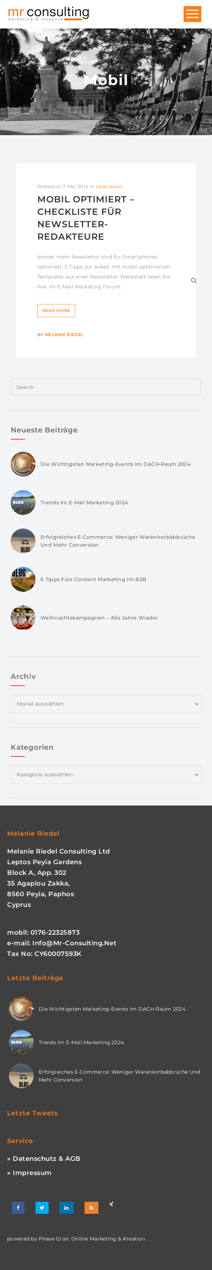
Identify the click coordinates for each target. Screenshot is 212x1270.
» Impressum (29, 1173)
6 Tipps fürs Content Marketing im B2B (93, 579)
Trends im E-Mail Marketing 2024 (84, 502)
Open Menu (192, 14)
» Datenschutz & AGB (44, 1159)
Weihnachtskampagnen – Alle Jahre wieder (99, 618)
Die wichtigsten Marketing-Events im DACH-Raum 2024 (115, 464)
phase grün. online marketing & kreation (91, 1239)
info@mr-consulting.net (74, 943)
